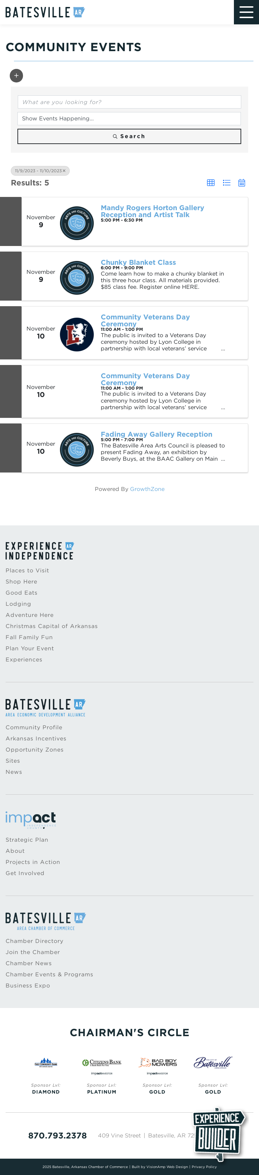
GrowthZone (147, 489)
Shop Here (21, 581)
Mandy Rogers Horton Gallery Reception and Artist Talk (152, 211)
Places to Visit (27, 570)
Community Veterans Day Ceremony (145, 320)
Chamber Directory (34, 941)
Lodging (18, 604)
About (15, 851)
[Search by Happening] (129, 118)
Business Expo (28, 985)
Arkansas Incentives (36, 738)
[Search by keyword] (129, 102)
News (14, 772)
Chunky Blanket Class (138, 262)
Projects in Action (33, 862)
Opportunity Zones (35, 749)
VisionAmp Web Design (167, 1167)
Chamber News (29, 963)
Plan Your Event (30, 648)
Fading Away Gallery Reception (156, 434)
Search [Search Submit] (129, 136)
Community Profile (34, 727)
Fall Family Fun (29, 637)
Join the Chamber (33, 952)
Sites (13, 760)
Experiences (24, 659)
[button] (16, 75)
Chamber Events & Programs (49, 974)
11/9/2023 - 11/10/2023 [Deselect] (40, 170)
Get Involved (25, 873)
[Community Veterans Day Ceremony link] (77, 391)
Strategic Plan (27, 839)
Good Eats (22, 592)
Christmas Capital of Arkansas (52, 626)
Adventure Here (30, 615)
